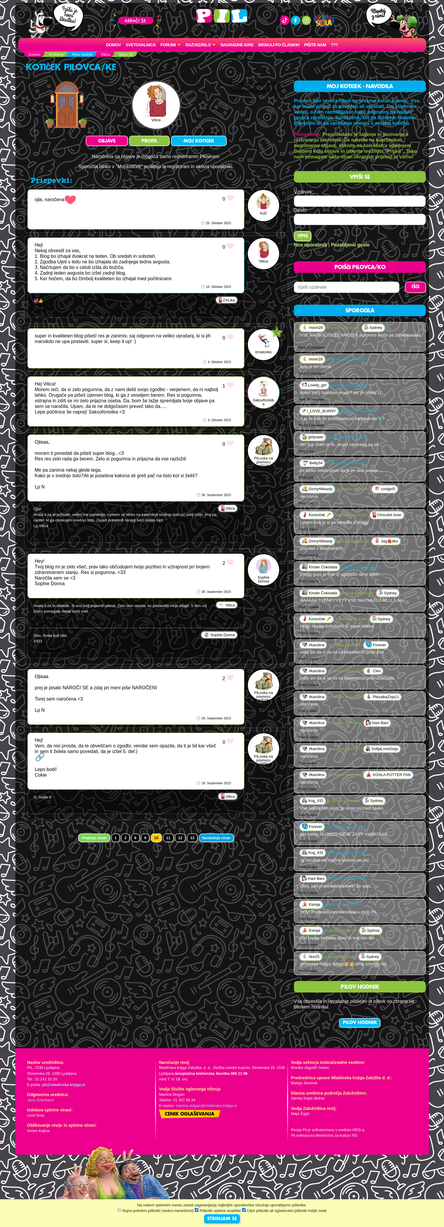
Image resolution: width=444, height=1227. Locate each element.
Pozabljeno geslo (350, 244)
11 (168, 838)
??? (334, 44)
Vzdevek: (303, 191)
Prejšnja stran (94, 838)
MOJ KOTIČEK (198, 141)
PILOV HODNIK (360, 1023)
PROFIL (149, 141)
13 (192, 838)
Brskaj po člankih (278, 44)
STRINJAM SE (222, 1219)
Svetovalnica (141, 44)
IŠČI (415, 287)
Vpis (302, 236)
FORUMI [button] (168, 44)
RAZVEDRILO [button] (198, 44)
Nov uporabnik (310, 244)
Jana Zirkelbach (40, 1100)
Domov (113, 44)
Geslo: (301, 210)
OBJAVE (107, 141)
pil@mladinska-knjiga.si (63, 1084)
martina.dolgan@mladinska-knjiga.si (206, 1105)
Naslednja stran (216, 838)
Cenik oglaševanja (189, 1114)
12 (180, 838)
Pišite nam (315, 44)
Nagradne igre (236, 44)
